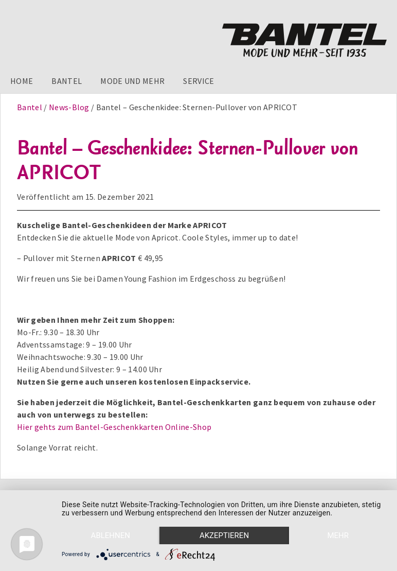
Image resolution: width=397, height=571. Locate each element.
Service (198, 81)
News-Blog (69, 107)
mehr (338, 535)
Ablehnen (110, 535)
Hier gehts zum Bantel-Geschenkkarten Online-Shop (114, 427)
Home (21, 81)
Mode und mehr (132, 81)
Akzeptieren (224, 535)
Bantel (66, 81)
